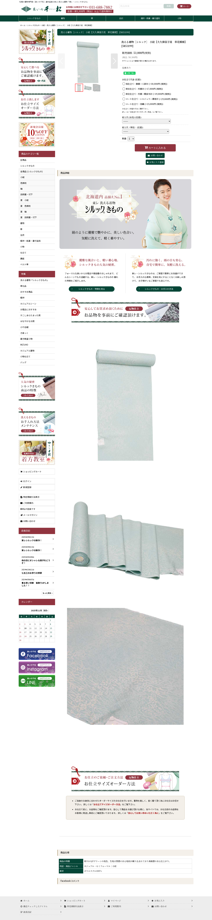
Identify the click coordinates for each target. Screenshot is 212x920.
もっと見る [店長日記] (48, 593)
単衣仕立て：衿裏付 (144, 88)
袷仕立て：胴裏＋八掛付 (146, 83)
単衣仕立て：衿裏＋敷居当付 (148, 93)
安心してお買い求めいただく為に (143, 812)
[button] (61, 61)
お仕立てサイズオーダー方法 (140, 112)
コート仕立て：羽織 (144, 104)
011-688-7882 (100, 7)
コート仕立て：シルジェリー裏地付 (151, 99)
